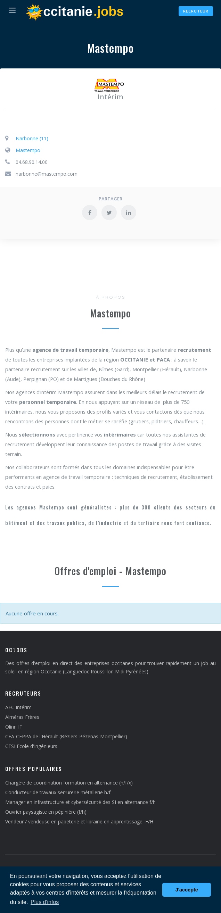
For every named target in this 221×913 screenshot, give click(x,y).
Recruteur (195, 11)
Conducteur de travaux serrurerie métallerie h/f (57, 792)
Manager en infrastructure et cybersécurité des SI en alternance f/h (80, 802)
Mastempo (28, 150)
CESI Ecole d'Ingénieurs (31, 746)
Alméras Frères (22, 717)
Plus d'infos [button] (45, 902)
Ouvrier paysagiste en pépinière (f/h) (46, 811)
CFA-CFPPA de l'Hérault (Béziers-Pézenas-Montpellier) (66, 736)
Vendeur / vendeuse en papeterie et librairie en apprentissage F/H (79, 821)
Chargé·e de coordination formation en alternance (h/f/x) (69, 782)
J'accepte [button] (186, 890)
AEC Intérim (18, 707)
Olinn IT (14, 726)
